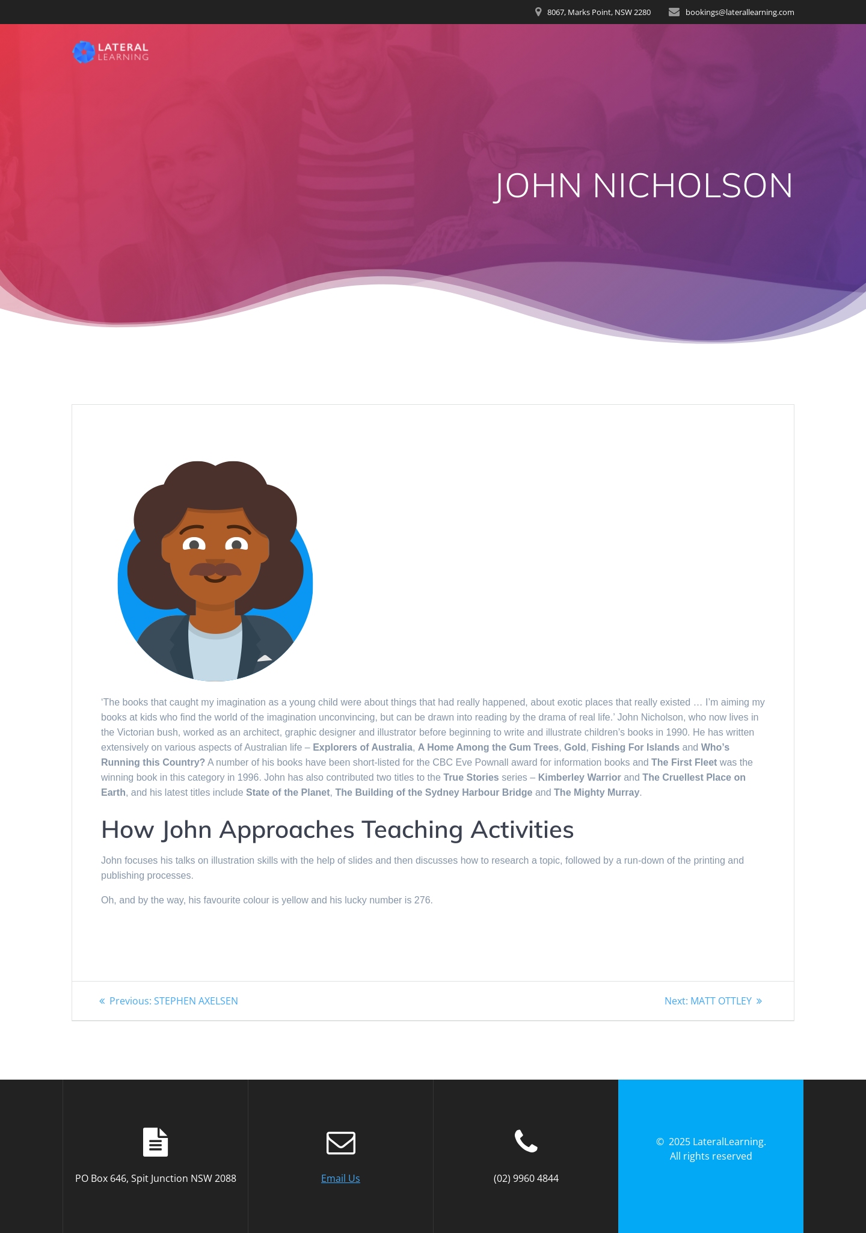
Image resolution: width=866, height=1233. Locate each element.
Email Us (340, 1178)
